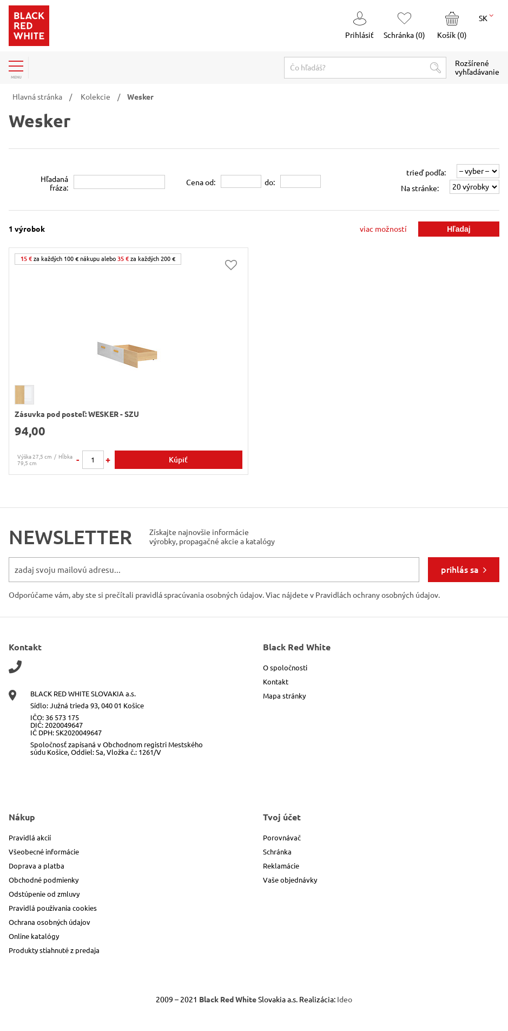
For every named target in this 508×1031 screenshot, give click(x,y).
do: (270, 182)
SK (486, 17)
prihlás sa (460, 570)
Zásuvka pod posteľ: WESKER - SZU (77, 414)
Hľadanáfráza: (54, 183)
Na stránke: (420, 188)
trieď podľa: (426, 172)
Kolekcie (95, 97)
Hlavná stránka (37, 97)
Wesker (140, 97)
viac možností (383, 229)
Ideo (344, 999)
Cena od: (200, 182)
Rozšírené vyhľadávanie (477, 67)
